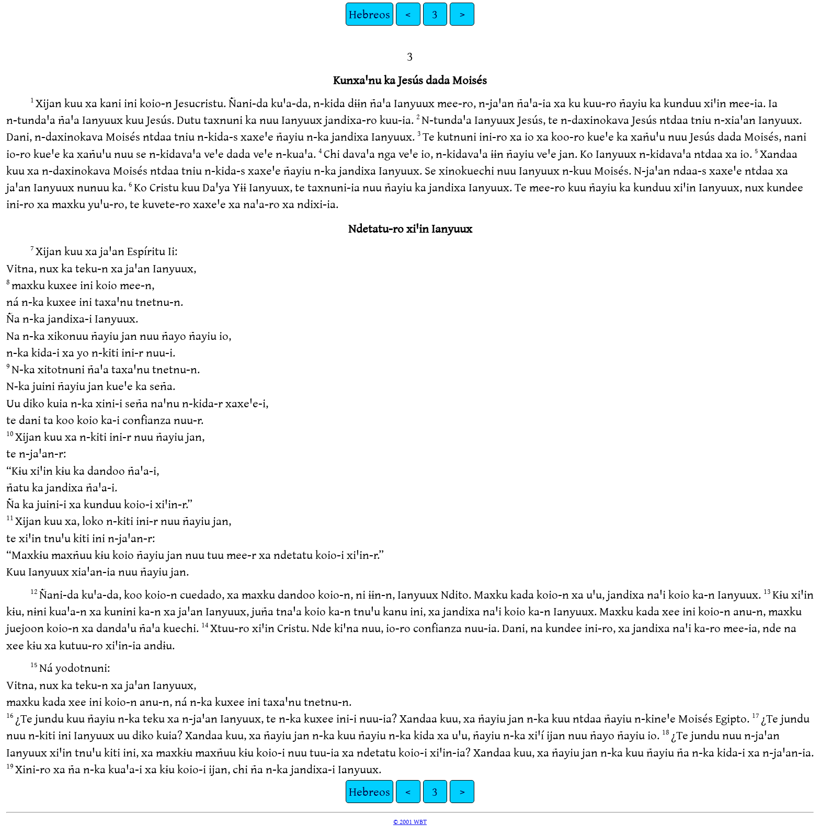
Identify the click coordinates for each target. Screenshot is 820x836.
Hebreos (369, 13)
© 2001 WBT (410, 821)
